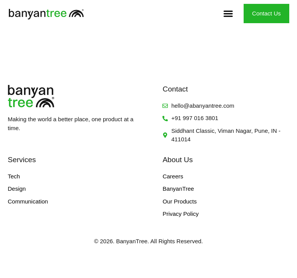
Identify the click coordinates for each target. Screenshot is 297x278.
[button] (228, 13)
